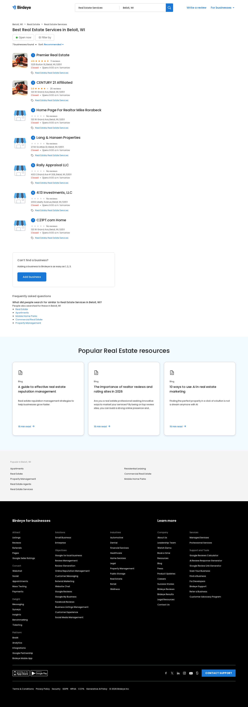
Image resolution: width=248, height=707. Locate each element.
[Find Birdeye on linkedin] (178, 673)
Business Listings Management (72, 607)
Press (160, 568)
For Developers (197, 581)
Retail (113, 584)
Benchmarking (20, 619)
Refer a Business (198, 591)
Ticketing (17, 624)
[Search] (169, 7)
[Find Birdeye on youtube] (191, 673)
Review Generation (65, 565)
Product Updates (166, 573)
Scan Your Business (200, 570)
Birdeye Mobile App (22, 658)
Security (56, 688)
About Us (162, 537)
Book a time (163, 553)
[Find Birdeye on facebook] (166, 673)
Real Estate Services (58, 73)
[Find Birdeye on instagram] (184, 673)
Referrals (17, 547)
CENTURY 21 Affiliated (55, 82)
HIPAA (73, 688)
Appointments (20, 581)
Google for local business (68, 555)
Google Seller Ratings (23, 558)
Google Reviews (63, 591)
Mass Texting (19, 586)
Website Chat (62, 586)
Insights (16, 614)
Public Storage (117, 573)
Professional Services (201, 542)
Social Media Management (69, 617)
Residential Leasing (135, 468)
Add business (32, 277)
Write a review (196, 8)
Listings (16, 537)
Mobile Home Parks (26, 316)
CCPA (81, 688)
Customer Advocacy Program (205, 596)
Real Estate (33, 24)
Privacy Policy (43, 688)
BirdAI (15, 637)
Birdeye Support (198, 586)
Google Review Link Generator (205, 565)
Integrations (19, 647)
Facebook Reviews (64, 601)
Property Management (28, 323)
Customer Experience (66, 612)
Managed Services (199, 537)
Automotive (116, 537)
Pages (15, 553)
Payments (17, 591)
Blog (159, 563)
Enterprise (60, 542)
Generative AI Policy (96, 688)
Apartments (22, 312)
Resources (162, 558)
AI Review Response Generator (206, 560)
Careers (161, 578)
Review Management (66, 560)
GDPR (65, 688)
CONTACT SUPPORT (218, 673)
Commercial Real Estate (29, 319)
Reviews (16, 542)
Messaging (18, 604)
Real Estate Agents (20, 484)
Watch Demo (164, 547)
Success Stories (165, 584)
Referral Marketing (64, 581)
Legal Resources (165, 599)
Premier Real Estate (53, 55)
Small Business (63, 537)
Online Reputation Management (72, 570)
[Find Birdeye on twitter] (172, 673)
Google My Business (65, 596)
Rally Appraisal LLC (53, 165)
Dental (113, 542)
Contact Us (163, 604)
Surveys (16, 609)
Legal (113, 563)
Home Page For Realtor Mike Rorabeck (69, 110)
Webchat (17, 570)
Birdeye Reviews (165, 589)
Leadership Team (166, 542)
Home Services (118, 558)
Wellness (115, 589)
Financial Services (119, 547)
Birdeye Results (165, 594)
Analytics (17, 642)
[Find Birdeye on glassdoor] (197, 673)
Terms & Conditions (23, 688)
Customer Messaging (66, 576)
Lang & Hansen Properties (58, 137)
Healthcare (116, 553)
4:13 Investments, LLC (54, 193)
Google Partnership (22, 653)
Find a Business (198, 576)
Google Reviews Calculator (204, 555)
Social (15, 576)
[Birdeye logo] (22, 7)
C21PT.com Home (51, 220)
